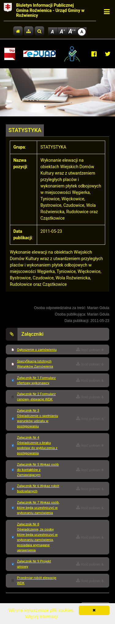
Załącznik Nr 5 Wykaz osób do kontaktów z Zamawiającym (38, 469)
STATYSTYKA (25, 130)
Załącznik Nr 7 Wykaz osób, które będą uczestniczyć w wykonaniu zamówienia (38, 507)
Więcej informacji (41, 616)
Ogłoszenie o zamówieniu (36, 349)
